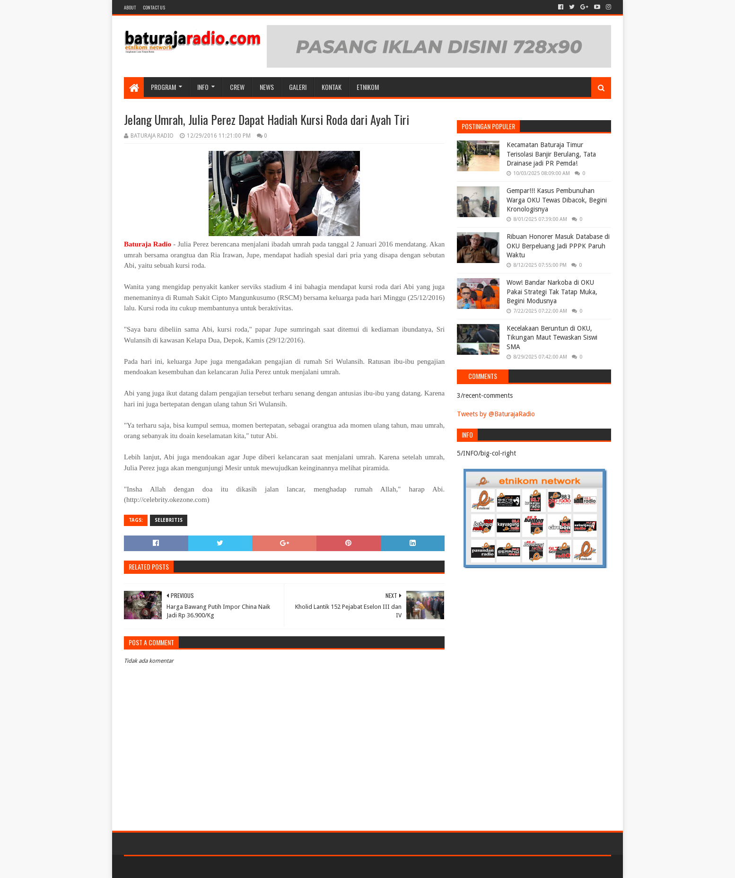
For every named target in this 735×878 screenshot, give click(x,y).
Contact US (154, 7)
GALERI (297, 87)
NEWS (267, 87)
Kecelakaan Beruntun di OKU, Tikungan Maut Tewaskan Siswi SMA (552, 338)
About (130, 7)
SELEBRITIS (169, 520)
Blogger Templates (231, 866)
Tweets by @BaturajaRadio (496, 414)
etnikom (368, 87)
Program (163, 87)
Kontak (331, 87)
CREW (237, 87)
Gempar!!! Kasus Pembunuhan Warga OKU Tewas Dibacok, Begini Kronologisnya (557, 200)
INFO (203, 87)
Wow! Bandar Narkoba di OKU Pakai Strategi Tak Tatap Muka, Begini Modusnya (552, 292)
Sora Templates (176, 866)
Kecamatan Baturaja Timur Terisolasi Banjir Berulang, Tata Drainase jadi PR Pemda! (551, 154)
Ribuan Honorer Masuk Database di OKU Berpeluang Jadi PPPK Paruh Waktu (558, 246)
